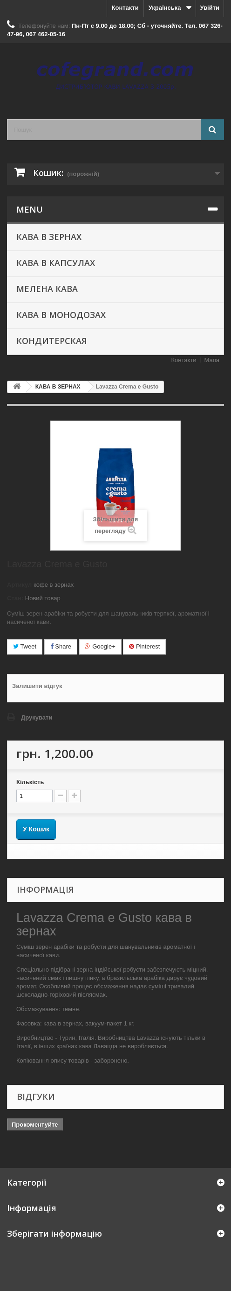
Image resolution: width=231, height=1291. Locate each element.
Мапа (211, 360)
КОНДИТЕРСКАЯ (51, 340)
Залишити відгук (37, 685)
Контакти (125, 7)
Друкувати (36, 717)
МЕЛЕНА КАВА (47, 288)
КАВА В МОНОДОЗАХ (61, 314)
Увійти (209, 7)
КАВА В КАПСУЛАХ (55, 262)
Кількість (30, 781)
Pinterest (144, 646)
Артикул (19, 584)
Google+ (100, 646)
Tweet (24, 646)
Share (60, 646)
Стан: (15, 598)
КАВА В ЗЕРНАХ (49, 236)
